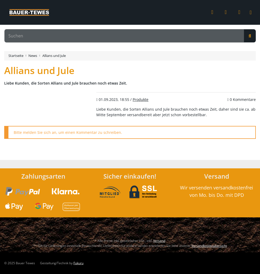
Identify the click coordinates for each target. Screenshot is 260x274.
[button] (212, 12)
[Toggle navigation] (254, 12)
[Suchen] (124, 36)
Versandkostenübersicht (209, 245)
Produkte (140, 99)
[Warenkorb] (239, 12)
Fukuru (78, 263)
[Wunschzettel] (226, 12)
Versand (159, 240)
